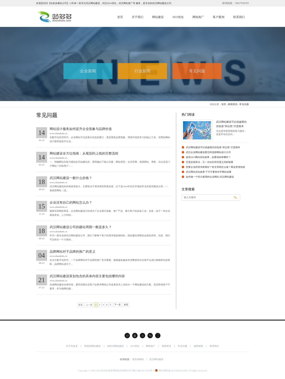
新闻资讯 (232, 104)
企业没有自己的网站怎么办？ (71, 202)
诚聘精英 (198, 346)
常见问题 (197, 71)
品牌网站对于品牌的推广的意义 (72, 251)
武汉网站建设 (156, 359)
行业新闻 (142, 71)
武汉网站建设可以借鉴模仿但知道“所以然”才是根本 (213, 147)
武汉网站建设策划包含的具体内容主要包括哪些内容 (87, 276)
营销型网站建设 (92, 346)
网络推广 (150, 346)
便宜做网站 (138, 359)
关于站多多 (72, 346)
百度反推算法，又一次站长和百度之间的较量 (209, 162)
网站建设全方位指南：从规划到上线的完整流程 (84, 153)
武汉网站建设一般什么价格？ (71, 178)
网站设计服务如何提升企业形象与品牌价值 (81, 129)
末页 (126, 304)
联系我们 (214, 346)
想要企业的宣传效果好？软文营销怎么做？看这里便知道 (215, 167)
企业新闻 (88, 71)
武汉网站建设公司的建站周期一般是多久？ (81, 227)
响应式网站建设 (115, 346)
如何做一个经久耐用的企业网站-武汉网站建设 (210, 176)
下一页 (117, 304)
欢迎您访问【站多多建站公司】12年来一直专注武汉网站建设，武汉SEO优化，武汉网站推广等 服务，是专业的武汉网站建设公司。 (105, 3)
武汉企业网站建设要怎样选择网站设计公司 (208, 152)
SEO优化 (135, 346)
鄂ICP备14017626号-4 (143, 370)
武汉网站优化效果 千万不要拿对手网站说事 (208, 172)
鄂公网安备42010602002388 (173, 370)
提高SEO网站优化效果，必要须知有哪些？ (208, 157)
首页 (223, 104)
